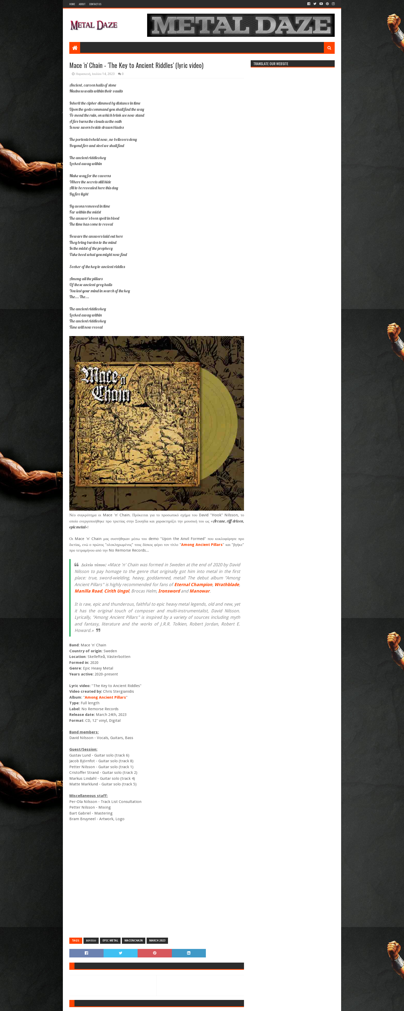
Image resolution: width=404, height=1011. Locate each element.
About (82, 4)
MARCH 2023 (157, 940)
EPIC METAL (110, 940)
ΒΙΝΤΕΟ (91, 940)
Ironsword (169, 591)
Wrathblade (226, 584)
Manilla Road (88, 591)
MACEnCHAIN (133, 940)
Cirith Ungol (116, 591)
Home (72, 4)
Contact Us (95, 4)
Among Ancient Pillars (202, 544)
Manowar (199, 591)
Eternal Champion (193, 584)
